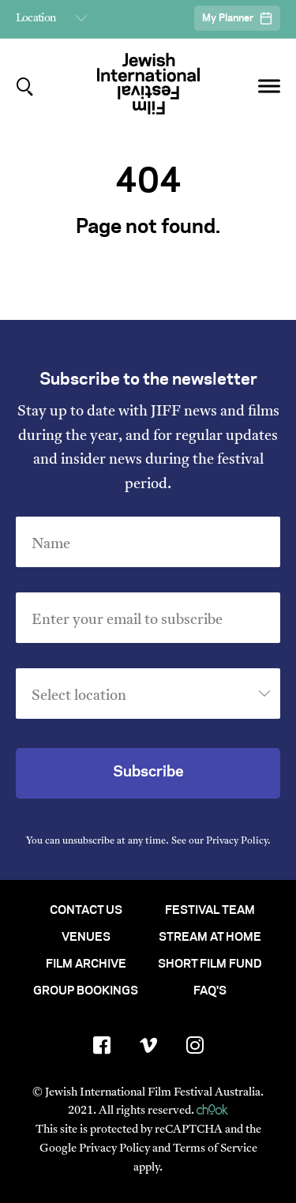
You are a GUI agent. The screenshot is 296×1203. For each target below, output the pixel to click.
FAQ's (210, 991)
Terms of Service (215, 1149)
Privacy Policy (237, 841)
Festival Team (210, 910)
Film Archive (86, 964)
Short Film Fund (210, 964)
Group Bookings (85, 991)
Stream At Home (210, 937)
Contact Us (86, 910)
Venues (86, 937)
